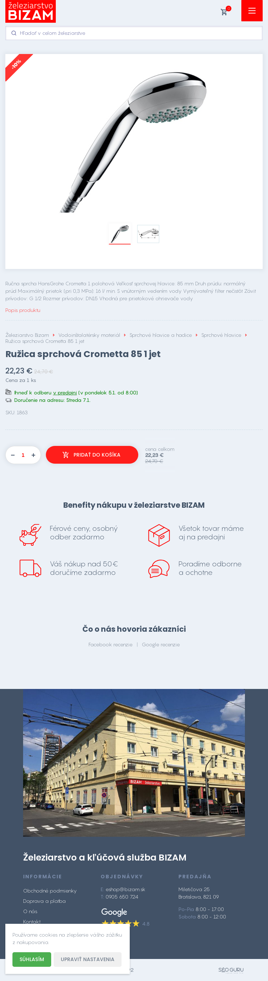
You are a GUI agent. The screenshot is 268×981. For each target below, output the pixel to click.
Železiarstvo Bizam (27, 335)
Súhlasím (32, 959)
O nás (30, 911)
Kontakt (32, 921)
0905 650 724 (122, 897)
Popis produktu (22, 310)
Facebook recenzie (111, 644)
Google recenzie (161, 644)
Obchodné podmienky (50, 891)
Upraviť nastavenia (87, 959)
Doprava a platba (44, 901)
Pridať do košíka (97, 454)
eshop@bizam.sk (125, 889)
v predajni (65, 392)
